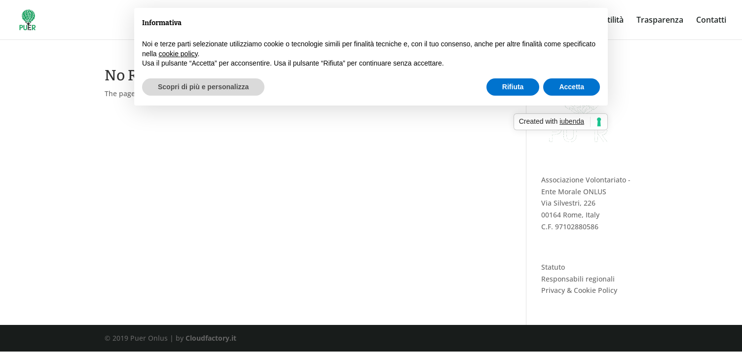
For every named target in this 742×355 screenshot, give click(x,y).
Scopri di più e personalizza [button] (203, 87)
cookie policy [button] (177, 54)
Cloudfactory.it (211, 338)
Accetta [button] (571, 87)
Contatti (711, 20)
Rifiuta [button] (513, 87)
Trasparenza (659, 20)
